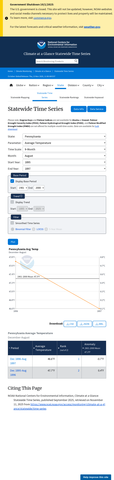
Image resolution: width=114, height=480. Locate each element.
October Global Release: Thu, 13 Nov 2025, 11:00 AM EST (31, 76)
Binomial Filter (23, 229)
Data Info (79, 109)
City (100, 85)
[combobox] (57, 85)
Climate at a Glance (43, 71)
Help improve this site (95, 477)
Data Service (96, 109)
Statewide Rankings (69, 97)
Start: (13, 187)
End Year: (13, 168)
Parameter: (14, 143)
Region (48, 85)
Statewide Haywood (93, 97)
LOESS (39, 229)
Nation (34, 85)
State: (11, 136)
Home (10, 71)
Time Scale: (15, 149)
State (61, 85)
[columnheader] (20, 348)
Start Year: (14, 162)
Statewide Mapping (20, 97)
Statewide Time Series (64, 71)
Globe (21, 85)
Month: (12, 155)
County (88, 85)
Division (74, 85)
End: (30, 187)
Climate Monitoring (24, 71)
